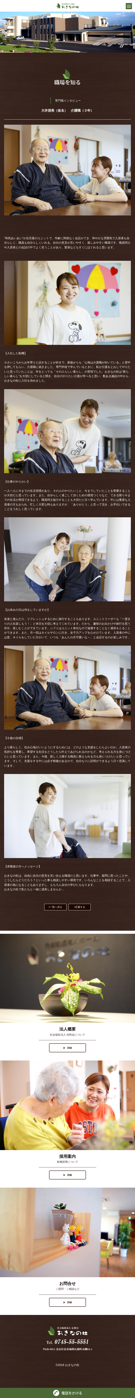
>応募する (79, 907)
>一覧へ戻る (55, 907)
